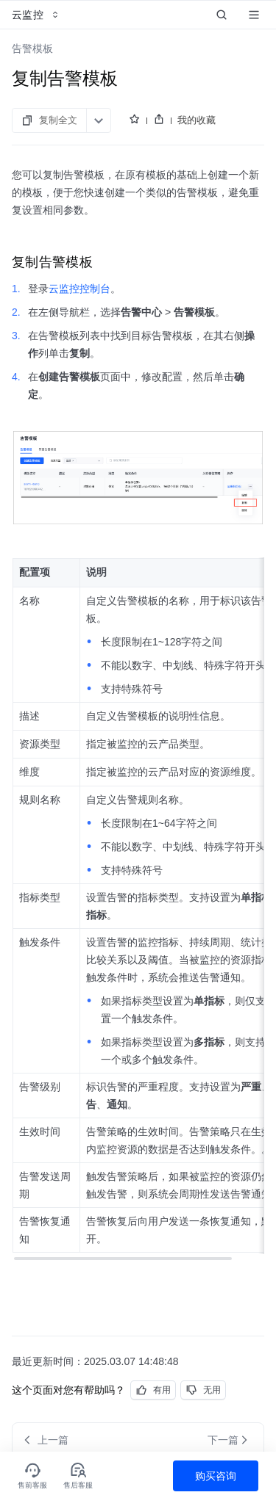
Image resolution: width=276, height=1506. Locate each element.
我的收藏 (196, 120)
